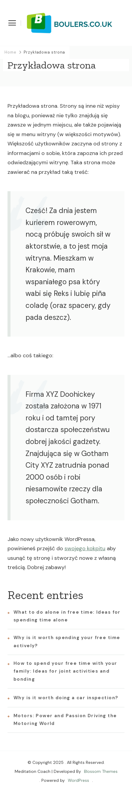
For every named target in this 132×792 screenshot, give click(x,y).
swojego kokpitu (84, 548)
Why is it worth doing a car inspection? (66, 698)
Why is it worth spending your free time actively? (67, 641)
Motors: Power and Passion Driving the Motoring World (65, 719)
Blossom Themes (101, 771)
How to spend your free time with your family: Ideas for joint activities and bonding (65, 671)
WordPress (78, 780)
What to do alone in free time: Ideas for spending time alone (67, 616)
